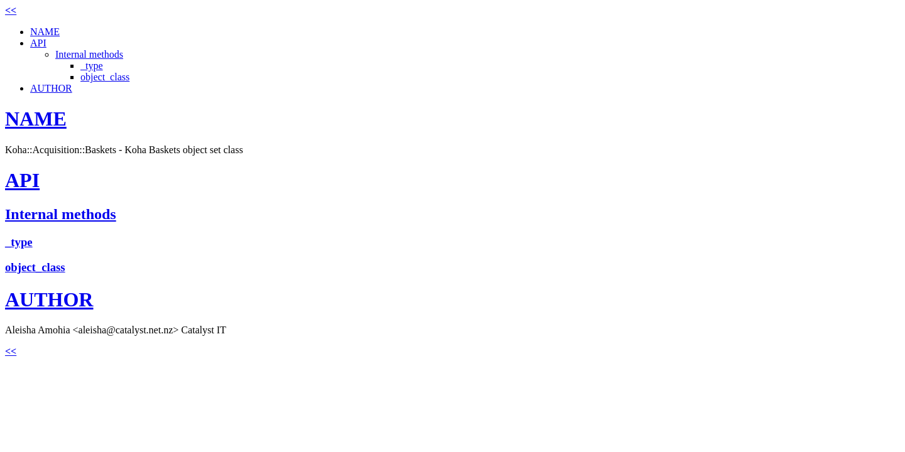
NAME (45, 31)
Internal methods (89, 54)
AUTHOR (51, 88)
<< (10, 10)
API (38, 43)
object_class (104, 77)
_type (91, 65)
